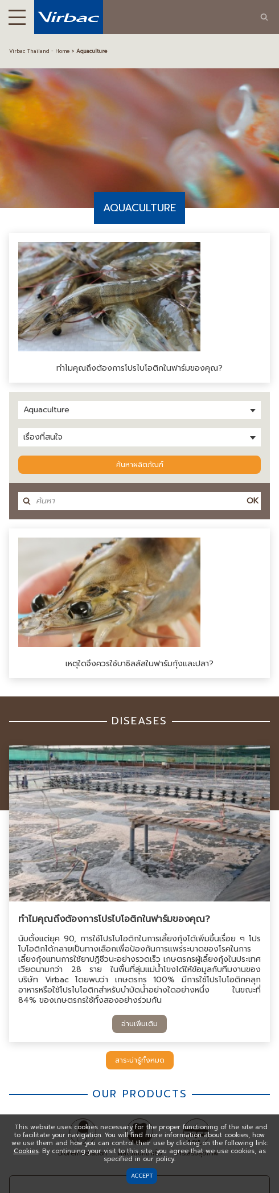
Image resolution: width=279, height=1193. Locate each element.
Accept (142, 1175)
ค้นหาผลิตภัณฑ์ (139, 465)
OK (253, 501)
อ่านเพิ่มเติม (139, 1024)
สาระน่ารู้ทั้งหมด (140, 1060)
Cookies (26, 1151)
